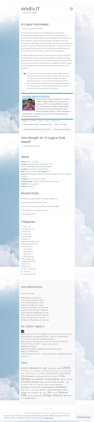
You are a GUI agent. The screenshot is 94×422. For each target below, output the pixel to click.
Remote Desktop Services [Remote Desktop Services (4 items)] (58, 390)
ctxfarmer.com (26, 305)
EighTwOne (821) (27, 310)
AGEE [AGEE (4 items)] (45, 368)
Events (25, 234)
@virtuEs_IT (31, 186)
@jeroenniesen (26, 341)
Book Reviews (27, 229)
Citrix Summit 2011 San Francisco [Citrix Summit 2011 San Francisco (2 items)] (31, 371)
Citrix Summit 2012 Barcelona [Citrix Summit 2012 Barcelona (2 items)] (50, 371)
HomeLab (27, 251)
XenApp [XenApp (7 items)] (47, 395)
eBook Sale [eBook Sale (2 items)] (69, 379)
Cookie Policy (48, 418)
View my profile (32, 184)
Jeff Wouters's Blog (27, 320)
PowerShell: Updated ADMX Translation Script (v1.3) (39, 199)
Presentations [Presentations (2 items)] (35, 390)
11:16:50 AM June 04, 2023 (31, 339)
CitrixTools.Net (26, 303)
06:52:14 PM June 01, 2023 (31, 354)
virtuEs (36, 162)
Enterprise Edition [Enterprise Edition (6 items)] (29, 381)
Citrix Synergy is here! (28, 214)
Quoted (24, 264)
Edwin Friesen (26, 308)
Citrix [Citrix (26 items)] (66, 367)
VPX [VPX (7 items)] (49, 392)
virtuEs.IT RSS (51, 409)
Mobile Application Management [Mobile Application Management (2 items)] (54, 384)
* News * (57, 124)
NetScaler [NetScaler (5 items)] (25, 387)
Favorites (63, 124)
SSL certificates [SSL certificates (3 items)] (33, 393)
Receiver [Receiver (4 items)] (43, 390)
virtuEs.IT (30, 8)
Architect (34, 121)
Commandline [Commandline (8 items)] (52, 378)
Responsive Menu (71, 8)
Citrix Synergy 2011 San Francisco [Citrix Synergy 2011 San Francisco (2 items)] (35, 373)
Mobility (25, 239)
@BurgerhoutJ (26, 349)
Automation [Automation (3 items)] (52, 368)
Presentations (27, 259)
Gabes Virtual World (28, 315)
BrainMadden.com (27, 298)
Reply (42, 339)
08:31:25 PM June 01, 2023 (31, 344)
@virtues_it (25, 356)
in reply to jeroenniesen (49, 344)
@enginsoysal (57, 349)
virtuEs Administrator (36, 96)
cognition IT (45, 172)
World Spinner (35, 146)
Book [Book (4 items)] (59, 368)
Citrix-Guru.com (26, 300)
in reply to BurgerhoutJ (49, 354)
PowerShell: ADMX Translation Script (34, 203)
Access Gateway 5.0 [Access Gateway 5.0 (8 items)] (31, 367)
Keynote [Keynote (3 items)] (41, 384)
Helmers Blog (26, 317)
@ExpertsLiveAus (45, 349)
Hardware (25, 237)
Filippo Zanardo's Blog (29, 313)
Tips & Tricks (28, 269)
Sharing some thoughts (63, 129)
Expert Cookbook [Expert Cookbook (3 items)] (45, 382)
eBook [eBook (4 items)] (63, 379)
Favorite (52, 339)
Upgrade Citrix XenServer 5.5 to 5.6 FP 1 (36, 129)
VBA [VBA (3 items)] (40, 393)
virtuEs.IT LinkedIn (47, 409)
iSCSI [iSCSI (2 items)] (35, 384)
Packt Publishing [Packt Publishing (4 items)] (48, 387)
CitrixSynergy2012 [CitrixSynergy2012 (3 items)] (52, 373)
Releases (25, 266)
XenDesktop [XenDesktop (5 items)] (57, 395)
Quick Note (27, 256)
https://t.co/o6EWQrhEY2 (29, 351)
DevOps (25, 231)
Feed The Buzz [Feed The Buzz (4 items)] (58, 382)
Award (40, 121)
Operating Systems (28, 244)
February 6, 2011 (46, 124)
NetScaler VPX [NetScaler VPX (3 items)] (36, 387)
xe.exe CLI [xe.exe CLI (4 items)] (38, 395)
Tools (25, 272)
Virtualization (55, 121)
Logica (47, 121)
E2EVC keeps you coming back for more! (35, 210)
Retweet (47, 339)
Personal (26, 247)
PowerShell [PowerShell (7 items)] (61, 387)
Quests (26, 254)
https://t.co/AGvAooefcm (59, 336)
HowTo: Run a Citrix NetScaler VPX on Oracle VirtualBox (40, 206)
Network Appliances (29, 241)
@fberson (46, 334)
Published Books (28, 261)
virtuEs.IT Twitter (43, 409)
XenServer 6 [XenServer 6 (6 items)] (30, 398)
